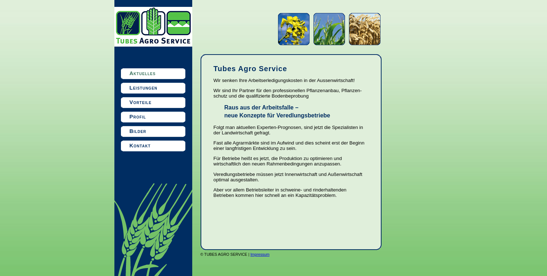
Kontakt (140, 145)
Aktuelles (143, 73)
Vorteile (141, 102)
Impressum (260, 254)
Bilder (138, 131)
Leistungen (143, 88)
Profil (138, 117)
